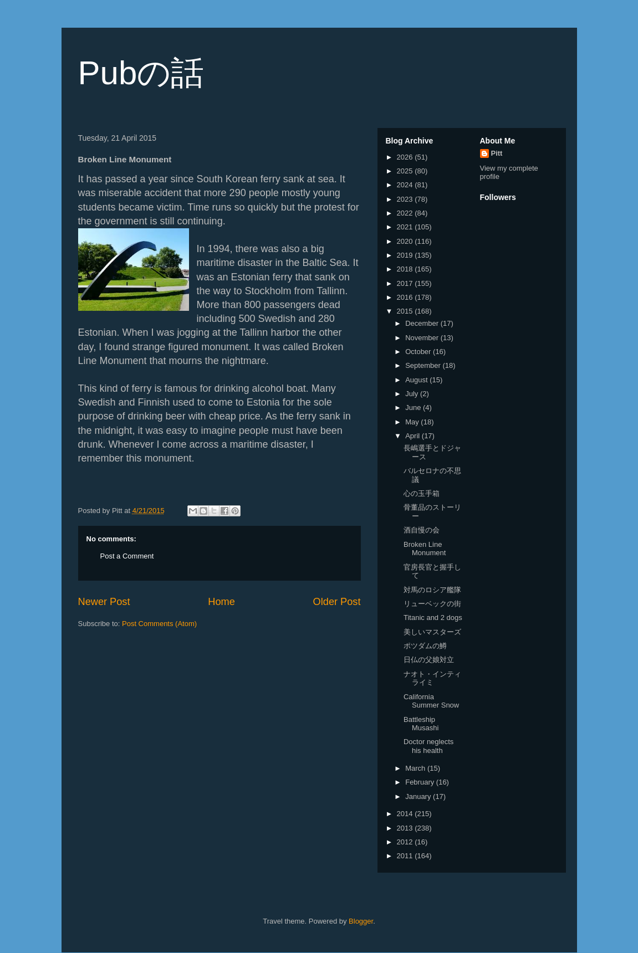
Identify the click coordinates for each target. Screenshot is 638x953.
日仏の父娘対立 (429, 659)
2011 (406, 856)
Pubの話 (141, 72)
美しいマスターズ (432, 632)
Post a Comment (127, 556)
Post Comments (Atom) (159, 623)
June (414, 407)
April (413, 436)
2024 (406, 185)
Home (221, 601)
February (420, 782)
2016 (406, 297)
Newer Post (104, 601)
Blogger (361, 921)
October (419, 351)
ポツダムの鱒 (425, 646)
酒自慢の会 (422, 530)
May (413, 422)
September (423, 365)
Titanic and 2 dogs (433, 617)
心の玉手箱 (422, 493)
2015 (406, 311)
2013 (406, 828)
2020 (406, 241)
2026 (406, 157)
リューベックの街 (432, 604)
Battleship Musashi (421, 723)
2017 (406, 283)
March (416, 768)
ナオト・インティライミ (432, 678)
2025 (406, 171)
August (417, 380)
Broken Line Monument (425, 548)
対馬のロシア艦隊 (432, 590)
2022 (406, 213)
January (419, 796)
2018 (406, 269)
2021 (406, 227)
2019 (406, 255)
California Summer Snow (431, 701)
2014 (406, 813)
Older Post (337, 601)
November (423, 338)
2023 (406, 199)
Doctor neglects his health (428, 746)
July (412, 394)
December (423, 323)
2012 (406, 842)
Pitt (497, 153)
